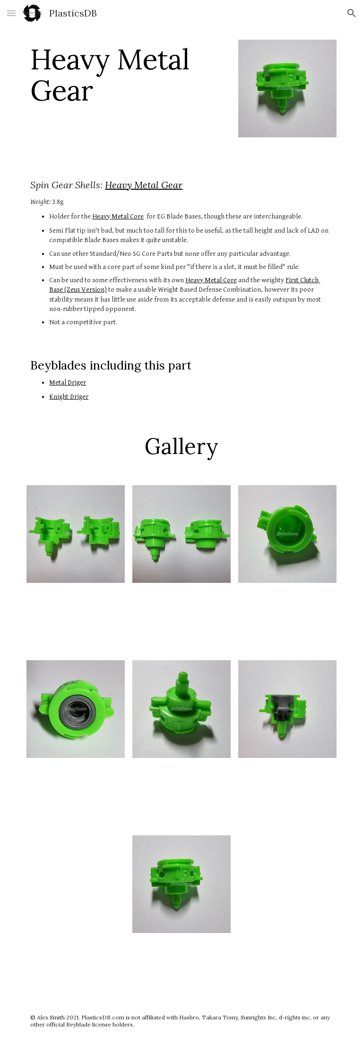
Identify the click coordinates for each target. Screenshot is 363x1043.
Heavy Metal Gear (143, 185)
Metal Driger (67, 383)
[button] (11, 13)
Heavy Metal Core (118, 216)
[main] (128, 74)
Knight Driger (68, 397)
